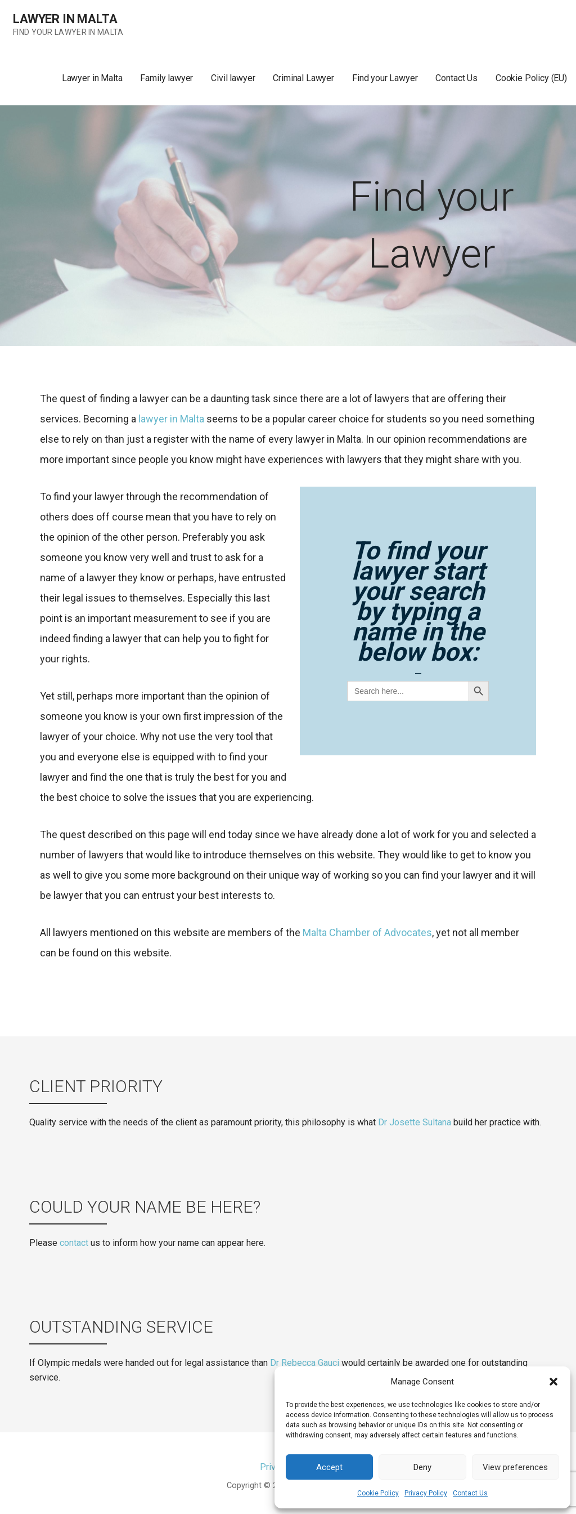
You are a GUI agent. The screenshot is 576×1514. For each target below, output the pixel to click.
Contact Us (470, 1493)
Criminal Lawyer (303, 78)
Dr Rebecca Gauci (304, 1362)
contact (74, 1242)
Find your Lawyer (384, 78)
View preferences (515, 1467)
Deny (422, 1467)
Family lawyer (166, 78)
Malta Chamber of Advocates (367, 932)
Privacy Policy (425, 1493)
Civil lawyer (233, 78)
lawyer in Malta (171, 419)
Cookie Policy (378, 1493)
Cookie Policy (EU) (531, 78)
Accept (329, 1467)
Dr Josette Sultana (414, 1122)
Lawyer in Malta (65, 19)
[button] (553, 1381)
